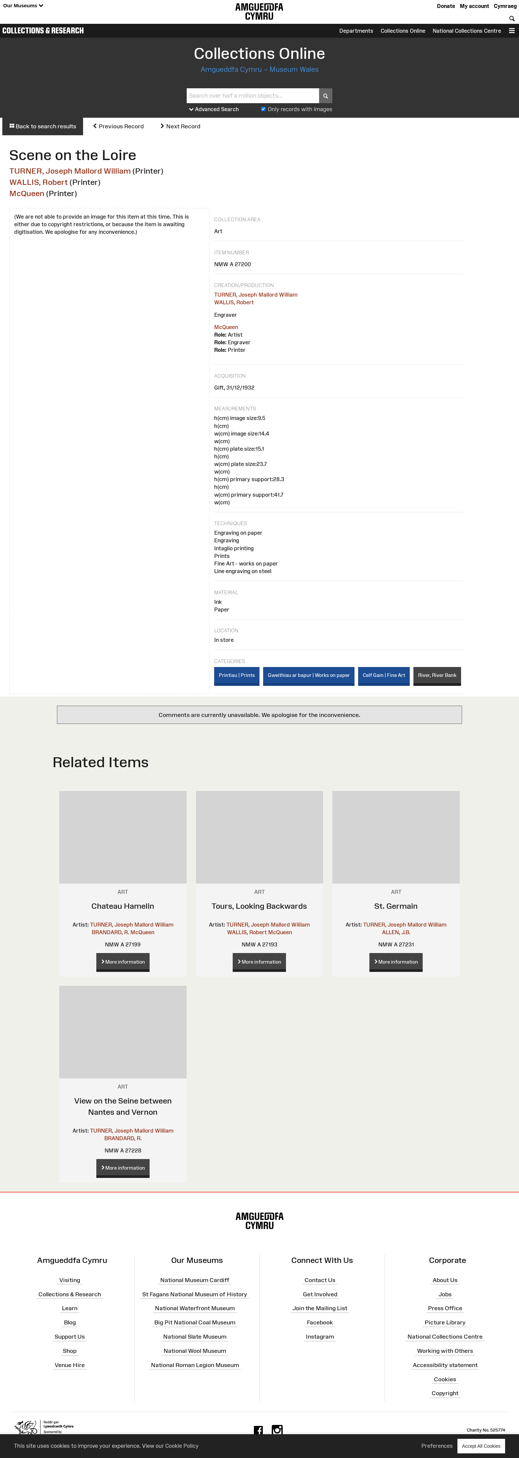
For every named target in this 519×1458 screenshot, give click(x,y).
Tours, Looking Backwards (259, 905)
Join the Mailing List (320, 1308)
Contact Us (320, 1280)
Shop (69, 1351)
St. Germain (396, 905)
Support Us (70, 1336)
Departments (356, 31)
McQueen (26, 193)
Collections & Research (43, 30)
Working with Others (445, 1351)
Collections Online (403, 31)
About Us (445, 1280)
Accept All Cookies (481, 1446)
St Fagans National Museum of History (194, 1294)
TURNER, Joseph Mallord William (70, 170)
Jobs (445, 1294)
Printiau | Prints (237, 675)
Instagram (320, 1336)
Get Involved (320, 1294)
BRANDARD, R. (110, 932)
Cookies (445, 1379)
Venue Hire (70, 1365)
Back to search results (42, 126)
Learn (69, 1308)
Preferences (437, 1446)
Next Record (180, 126)
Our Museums (23, 6)
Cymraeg (505, 6)
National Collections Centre (467, 31)
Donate (446, 6)
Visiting (69, 1280)
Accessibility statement (445, 1365)
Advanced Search (214, 109)
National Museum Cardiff (194, 1280)
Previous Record (118, 126)
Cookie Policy (182, 1446)
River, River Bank (437, 675)
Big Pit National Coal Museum (194, 1322)
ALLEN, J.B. (396, 932)
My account (474, 6)
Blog (70, 1322)
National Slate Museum (194, 1336)
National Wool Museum (195, 1351)
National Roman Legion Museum (195, 1365)
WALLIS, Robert (38, 182)
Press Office (445, 1308)
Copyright (445, 1393)
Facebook (320, 1322)
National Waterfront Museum (195, 1308)
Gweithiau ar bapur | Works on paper (309, 675)
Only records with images (300, 109)
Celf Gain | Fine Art (384, 675)
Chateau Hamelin (122, 905)
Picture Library (445, 1322)
